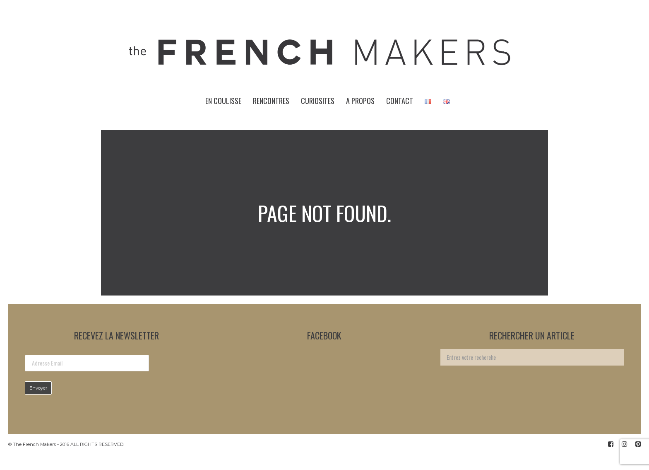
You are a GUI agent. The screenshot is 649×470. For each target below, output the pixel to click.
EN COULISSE (223, 100)
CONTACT (399, 100)
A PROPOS (360, 100)
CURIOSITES (317, 100)
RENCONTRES (271, 100)
